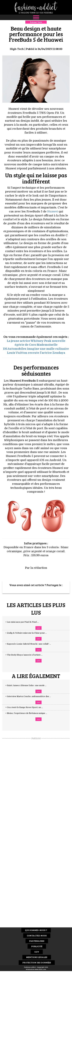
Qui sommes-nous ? (36, 930)
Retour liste (36, 22)
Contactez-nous (37, 935)
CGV (36, 951)
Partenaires (36, 940)
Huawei (52, 211)
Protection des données (36, 962)
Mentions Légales (36, 957)
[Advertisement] (36, 786)
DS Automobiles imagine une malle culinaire (36, 348)
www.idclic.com (40, 969)
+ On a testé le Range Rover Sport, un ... (27, 707)
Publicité (36, 946)
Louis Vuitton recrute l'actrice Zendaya (36, 352)
